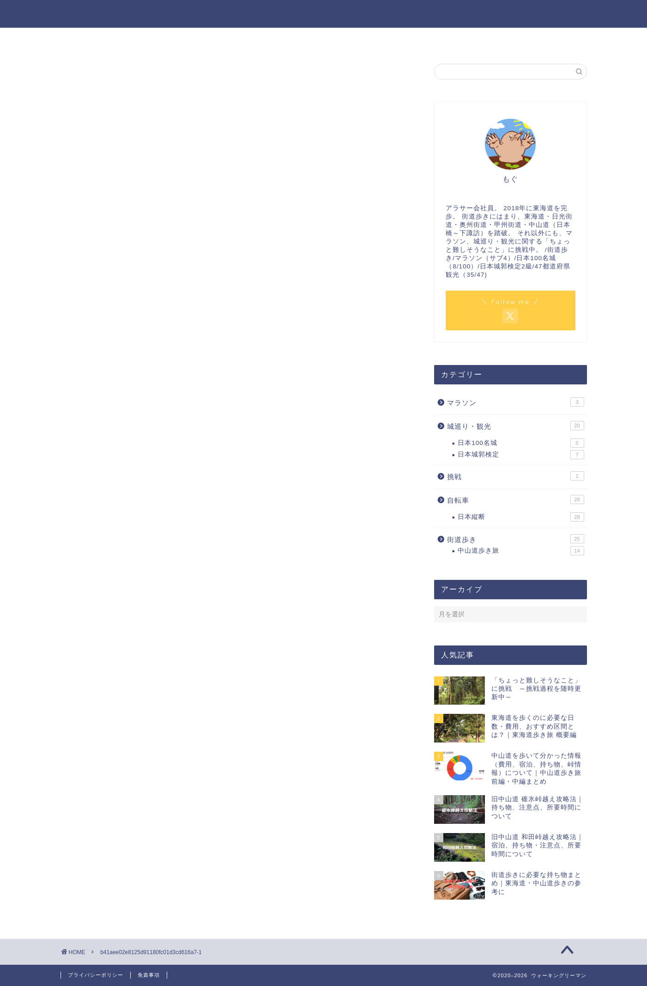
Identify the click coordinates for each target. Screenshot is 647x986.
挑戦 (515, 476)
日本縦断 (521, 517)
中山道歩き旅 (521, 550)
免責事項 (149, 975)
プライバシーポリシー (95, 975)
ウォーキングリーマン (323, 13)
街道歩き (515, 538)
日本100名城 (521, 443)
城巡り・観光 (515, 425)
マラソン (515, 402)
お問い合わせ (379, 40)
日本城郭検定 (521, 454)
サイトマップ (490, 40)
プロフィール (268, 40)
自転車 (515, 499)
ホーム (156, 40)
